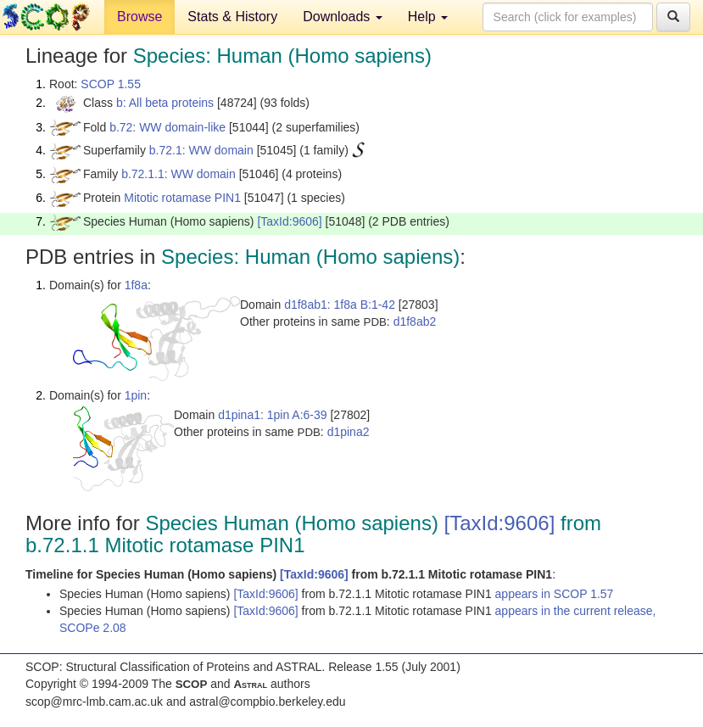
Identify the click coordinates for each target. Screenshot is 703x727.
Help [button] (428, 16)
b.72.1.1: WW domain (178, 174)
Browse (139, 16)
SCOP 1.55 (111, 84)
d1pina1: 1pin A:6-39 (272, 415)
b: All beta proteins (165, 102)
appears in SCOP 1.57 (554, 594)
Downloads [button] (342, 16)
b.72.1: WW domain (201, 150)
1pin (136, 395)
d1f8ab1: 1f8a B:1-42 (339, 304)
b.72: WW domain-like (167, 127)
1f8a (136, 285)
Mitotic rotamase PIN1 (182, 197)
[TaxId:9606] (289, 221)
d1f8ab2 (415, 321)
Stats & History (232, 16)
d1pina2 (348, 432)
